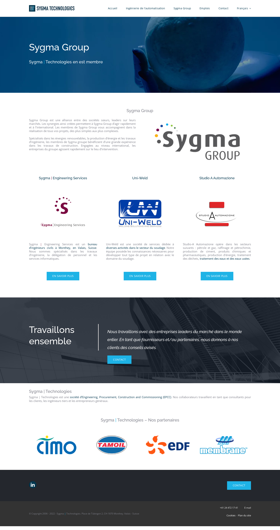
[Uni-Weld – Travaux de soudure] (140, 187)
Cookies (231, 515)
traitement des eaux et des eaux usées (224, 258)
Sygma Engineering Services (63, 178)
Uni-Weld (140, 178)
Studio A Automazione (217, 178)
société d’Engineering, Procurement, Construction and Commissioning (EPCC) (120, 397)
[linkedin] (32, 484)
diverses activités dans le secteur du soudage (135, 248)
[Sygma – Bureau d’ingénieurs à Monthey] (63, 187)
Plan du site (244, 515)
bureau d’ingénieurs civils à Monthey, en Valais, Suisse (63, 246)
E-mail (247, 507)
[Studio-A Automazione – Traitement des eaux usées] (217, 187)
